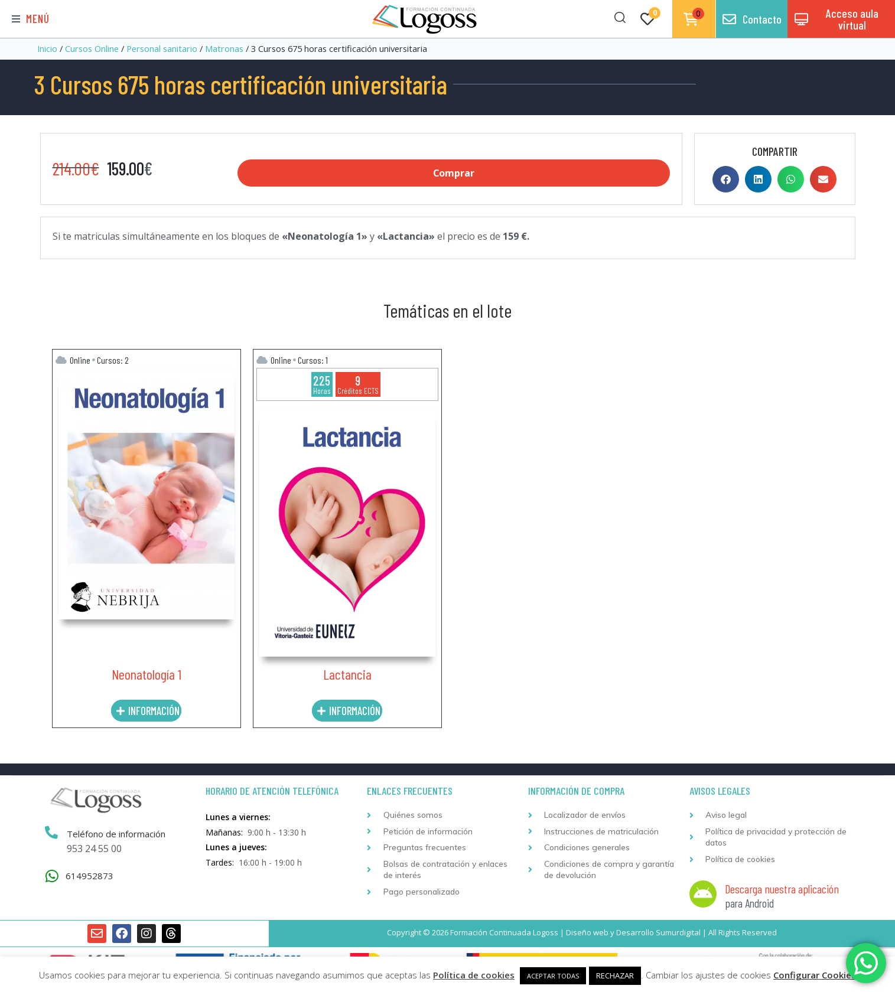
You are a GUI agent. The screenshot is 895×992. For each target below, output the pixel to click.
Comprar (454, 173)
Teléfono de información (116, 834)
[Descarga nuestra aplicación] (703, 894)
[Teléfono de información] (51, 833)
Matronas (224, 48)
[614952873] (52, 876)
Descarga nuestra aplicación (782, 889)
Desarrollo (635, 932)
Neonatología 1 (146, 674)
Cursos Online (92, 48)
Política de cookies (474, 975)
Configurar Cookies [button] (814, 975)
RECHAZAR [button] (615, 975)
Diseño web (587, 932)
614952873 (89, 876)
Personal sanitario (161, 48)
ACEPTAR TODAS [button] (553, 975)
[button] (31, 19)
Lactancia (347, 674)
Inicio (47, 48)
